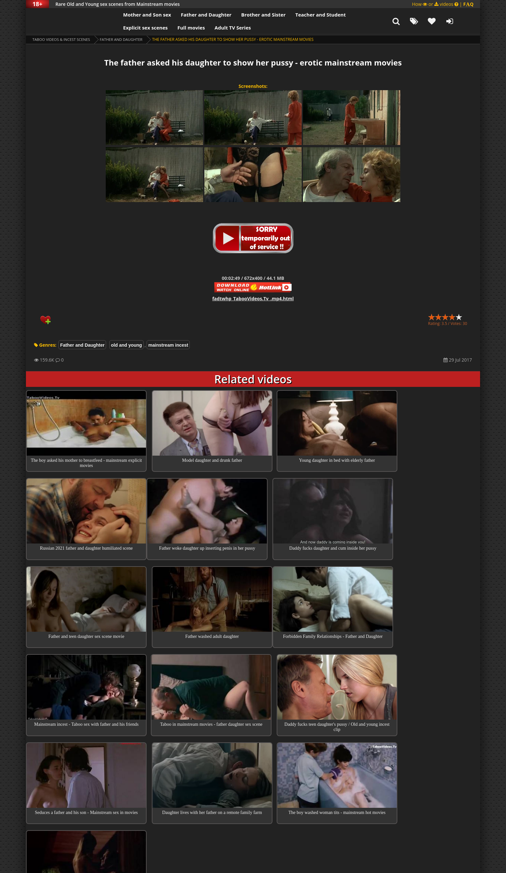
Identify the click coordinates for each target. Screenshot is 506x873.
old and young (126, 345)
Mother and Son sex (136, 14)
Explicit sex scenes (134, 27)
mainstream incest (168, 345)
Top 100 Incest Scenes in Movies (252, 765)
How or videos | (443, 4)
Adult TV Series (221, 27)
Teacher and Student (309, 14)
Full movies (180, 27)
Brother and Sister (252, 14)
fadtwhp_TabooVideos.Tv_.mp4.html (253, 298)
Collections (253, 783)
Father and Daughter (195, 14)
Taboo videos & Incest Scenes (62, 39)
